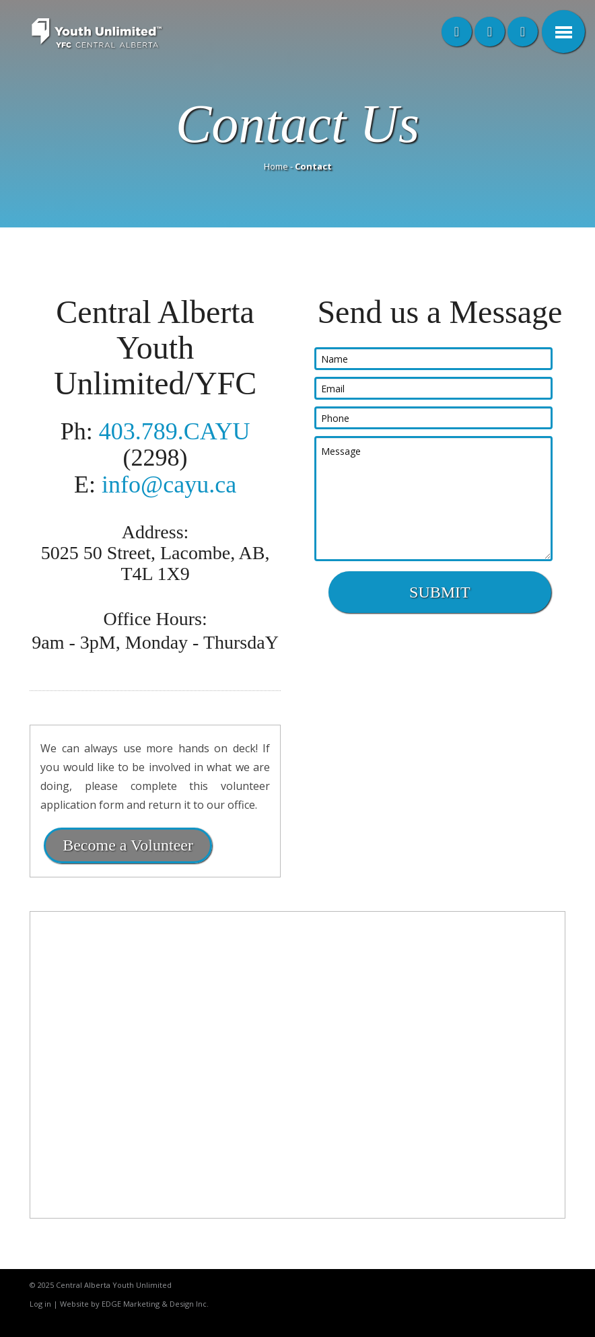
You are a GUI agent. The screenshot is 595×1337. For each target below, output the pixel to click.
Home (276, 166)
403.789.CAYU (174, 431)
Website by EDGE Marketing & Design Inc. (134, 1304)
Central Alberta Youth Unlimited (114, 1285)
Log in (40, 1304)
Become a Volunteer (128, 845)
